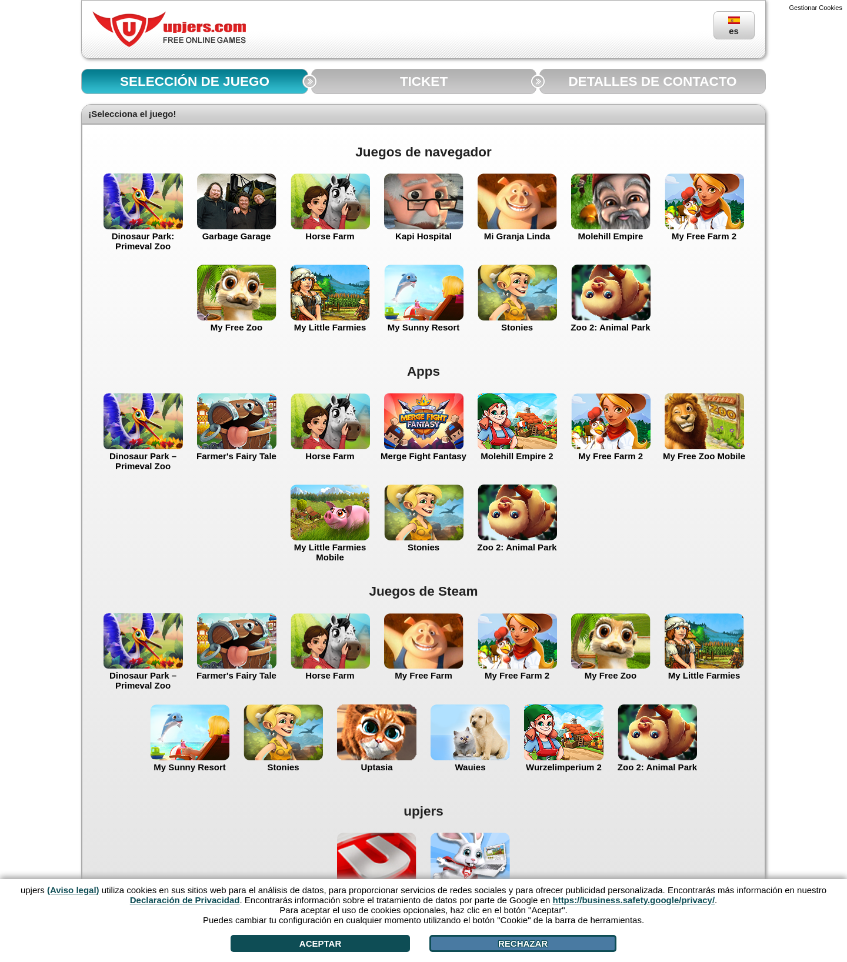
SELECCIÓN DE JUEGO (194, 81)
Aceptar (320, 943)
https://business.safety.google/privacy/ (633, 900)
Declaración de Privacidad (185, 900)
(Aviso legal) (73, 890)
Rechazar (523, 943)
